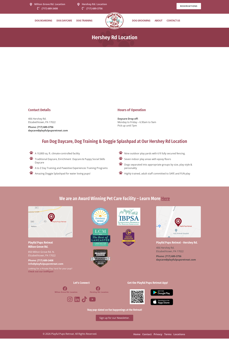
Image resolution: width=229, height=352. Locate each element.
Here (165, 198)
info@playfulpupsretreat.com (45, 263)
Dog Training (84, 20)
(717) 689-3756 (45, 127)
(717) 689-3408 (45, 260)
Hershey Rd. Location (94, 4)
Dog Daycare (64, 20)
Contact (147, 334)
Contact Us (173, 20)
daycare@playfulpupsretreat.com (48, 130)
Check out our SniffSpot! (40, 271)
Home (136, 334)
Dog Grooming (141, 20)
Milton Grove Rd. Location (49, 4)
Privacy (158, 334)
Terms (167, 334)
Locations (179, 334)
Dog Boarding (43, 20)
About (158, 20)
